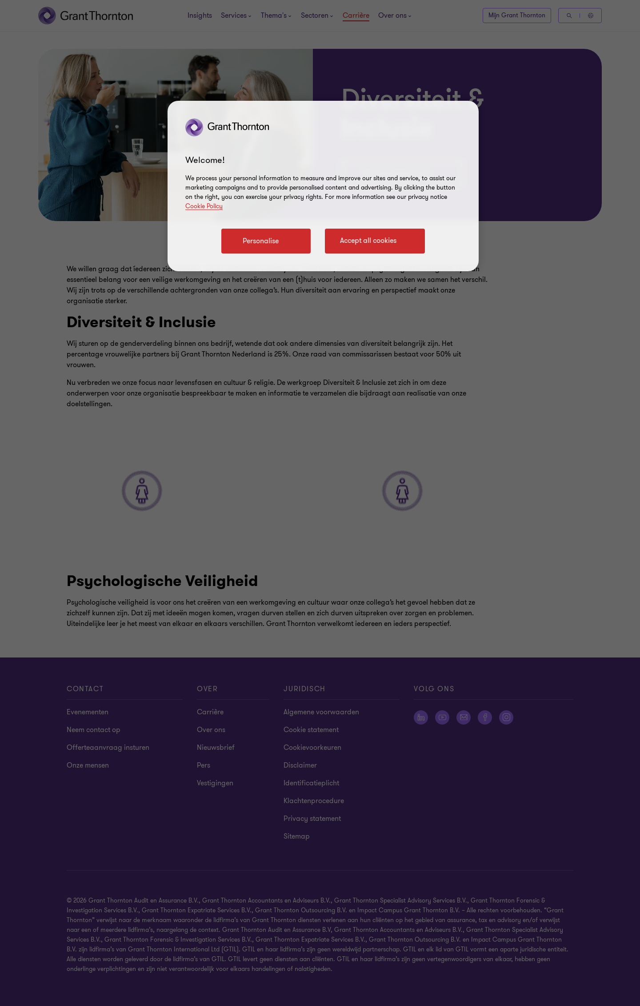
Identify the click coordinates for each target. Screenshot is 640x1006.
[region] (323, 186)
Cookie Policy (204, 206)
